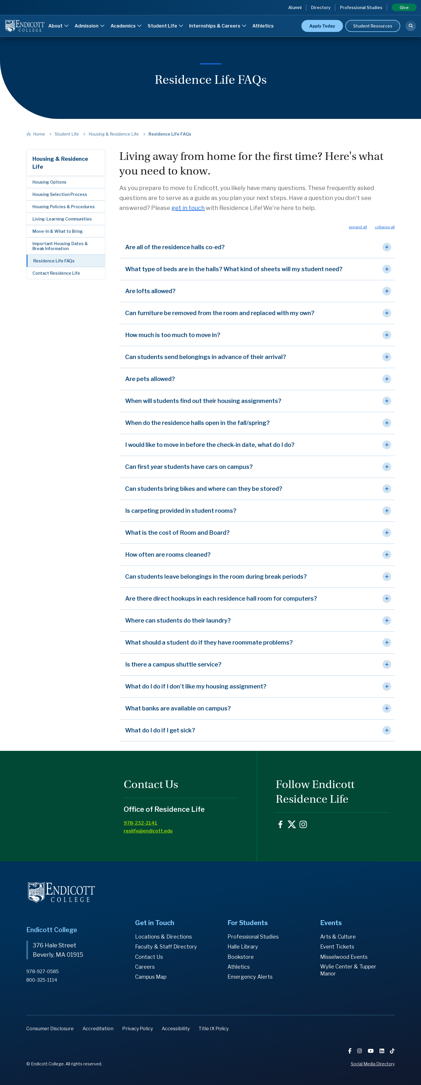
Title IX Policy (214, 1028)
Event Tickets (337, 947)
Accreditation (97, 1028)
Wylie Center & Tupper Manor (348, 970)
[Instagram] (360, 1051)
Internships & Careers (217, 26)
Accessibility (176, 1028)
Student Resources (372, 25)
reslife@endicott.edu (148, 831)
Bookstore (240, 957)
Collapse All (385, 227)
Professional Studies (361, 7)
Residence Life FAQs (54, 260)
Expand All (358, 227)
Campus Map (150, 977)
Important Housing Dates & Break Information (60, 246)
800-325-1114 (41, 980)
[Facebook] (350, 1051)
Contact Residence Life (56, 273)
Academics (126, 26)
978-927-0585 (42, 971)
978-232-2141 (140, 823)
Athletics (263, 26)
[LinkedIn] (382, 1051)
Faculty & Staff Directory (166, 947)
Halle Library (242, 947)
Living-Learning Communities (62, 218)
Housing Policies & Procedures (63, 206)
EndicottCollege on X (291, 824)
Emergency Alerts (249, 977)
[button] (257, 247)
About (58, 26)
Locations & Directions (163, 937)
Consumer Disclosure (50, 1028)
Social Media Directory (373, 1063)
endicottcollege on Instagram (303, 824)
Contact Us (149, 957)
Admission (90, 26)
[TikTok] (392, 1051)
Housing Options (49, 182)
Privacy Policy (137, 1028)
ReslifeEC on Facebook (280, 824)
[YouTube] (371, 1051)
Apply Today (322, 25)
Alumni (295, 7)
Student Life (165, 26)
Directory (321, 7)
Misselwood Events (343, 957)
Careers (145, 967)
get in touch (188, 207)
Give (404, 7)
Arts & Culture (338, 937)
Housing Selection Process (59, 194)
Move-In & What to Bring (57, 231)
